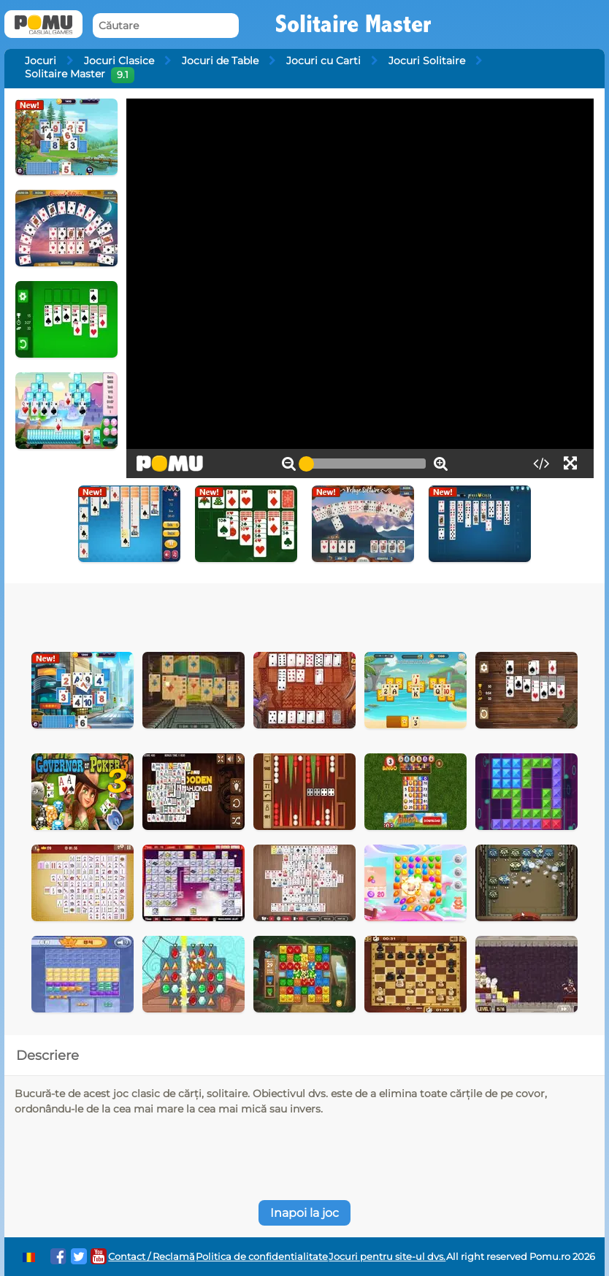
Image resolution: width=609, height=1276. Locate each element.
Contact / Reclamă (151, 1256)
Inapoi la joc (304, 1213)
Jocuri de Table (220, 60)
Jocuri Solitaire (426, 60)
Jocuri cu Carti (323, 60)
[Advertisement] (240, 612)
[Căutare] (166, 26)
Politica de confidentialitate (262, 1256)
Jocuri (40, 60)
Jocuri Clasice (119, 60)
